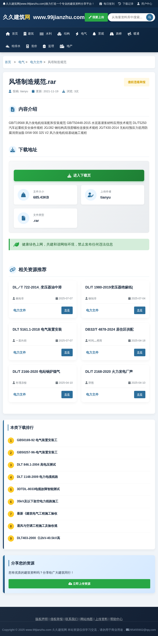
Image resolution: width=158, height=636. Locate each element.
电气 (81, 34)
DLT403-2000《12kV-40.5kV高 (38, 538)
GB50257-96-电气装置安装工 (37, 452)
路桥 (116, 34)
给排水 (13, 46)
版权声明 (41, 619)
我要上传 (96, 17)
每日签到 (107, 3)
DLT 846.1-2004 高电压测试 (36, 464)
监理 (48, 46)
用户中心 (144, 3)
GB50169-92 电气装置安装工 (37, 440)
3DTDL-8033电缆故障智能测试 (38, 489)
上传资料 (101, 619)
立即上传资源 (79, 583)
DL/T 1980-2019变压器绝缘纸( (109, 287)
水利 (46, 34)
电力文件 (36, 62)
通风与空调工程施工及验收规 (37, 525)
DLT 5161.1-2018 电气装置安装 (37, 329)
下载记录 (126, 3)
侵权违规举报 (136, 82)
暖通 (133, 34)
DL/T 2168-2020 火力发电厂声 (109, 372)
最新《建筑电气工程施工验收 (37, 513)
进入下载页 (79, 175)
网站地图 (86, 619)
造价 (31, 46)
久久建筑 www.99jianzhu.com (44, 17)
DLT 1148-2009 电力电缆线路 (37, 476)
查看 (67, 310)
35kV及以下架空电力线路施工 (37, 501)
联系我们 (71, 619)
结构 (64, 34)
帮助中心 (116, 619)
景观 (98, 34)
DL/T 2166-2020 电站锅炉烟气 (36, 372)
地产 (66, 46)
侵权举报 (56, 619)
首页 (12, 34)
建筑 (29, 34)
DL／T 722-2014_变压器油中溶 (37, 287)
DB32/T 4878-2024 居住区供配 (109, 329)
